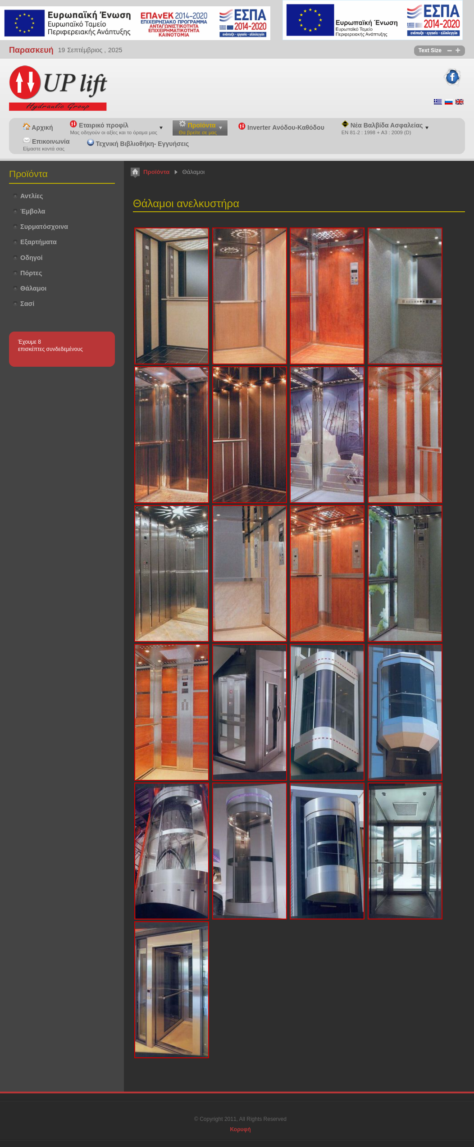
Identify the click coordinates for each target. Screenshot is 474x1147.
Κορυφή (240, 1129)
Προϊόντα (156, 171)
